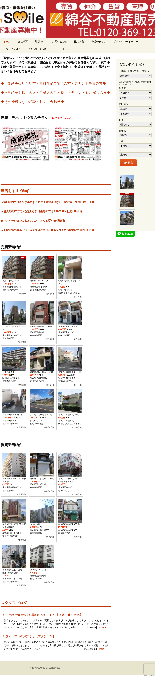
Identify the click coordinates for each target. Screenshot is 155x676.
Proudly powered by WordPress (44, 667)
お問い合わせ (59, 41)
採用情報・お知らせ (39, 49)
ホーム (7, 41)
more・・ (104, 627)
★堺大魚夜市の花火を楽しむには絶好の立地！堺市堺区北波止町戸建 (41, 211)
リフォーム (63, 49)
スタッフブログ (12, 49)
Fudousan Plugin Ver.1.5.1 (149, 675)
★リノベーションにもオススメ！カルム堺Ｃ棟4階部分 (33, 220)
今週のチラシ (98, 41)
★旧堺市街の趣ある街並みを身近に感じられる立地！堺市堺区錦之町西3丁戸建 (47, 230)
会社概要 (23, 41)
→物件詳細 (21, 293)
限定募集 (79, 41)
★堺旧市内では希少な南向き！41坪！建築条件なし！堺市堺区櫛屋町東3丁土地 (47, 202)
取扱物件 (40, 41)
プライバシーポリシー (126, 41)
